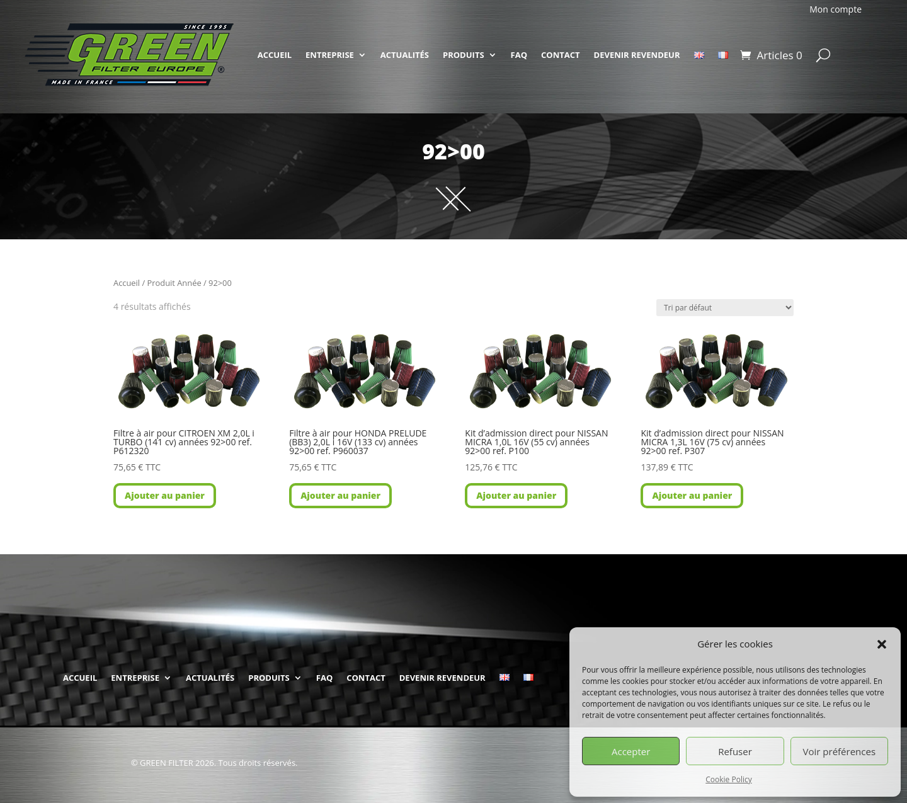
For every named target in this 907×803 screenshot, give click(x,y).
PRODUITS (463, 54)
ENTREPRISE (329, 54)
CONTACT (560, 54)
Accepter (631, 751)
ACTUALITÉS (404, 54)
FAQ (519, 54)
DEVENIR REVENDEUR (637, 54)
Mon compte (835, 9)
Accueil (126, 282)
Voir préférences (839, 751)
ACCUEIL (275, 54)
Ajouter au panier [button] (165, 495)
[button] (882, 644)
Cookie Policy (728, 779)
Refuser (735, 751)
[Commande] (725, 307)
